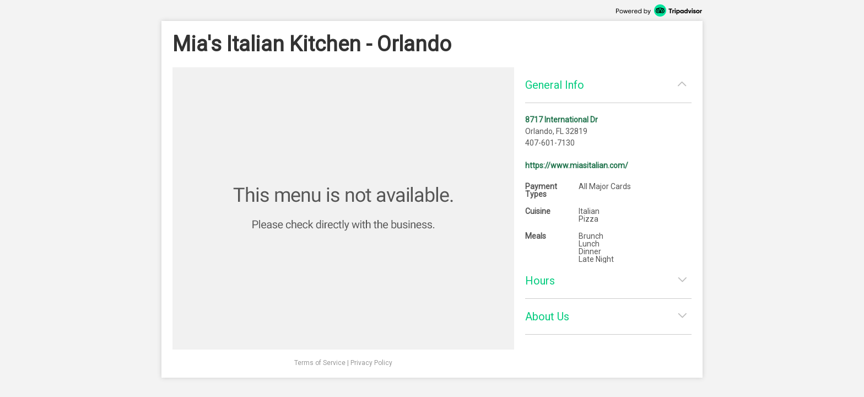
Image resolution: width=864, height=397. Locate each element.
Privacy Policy (371, 363)
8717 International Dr (561, 119)
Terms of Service (319, 363)
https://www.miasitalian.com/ (576, 165)
